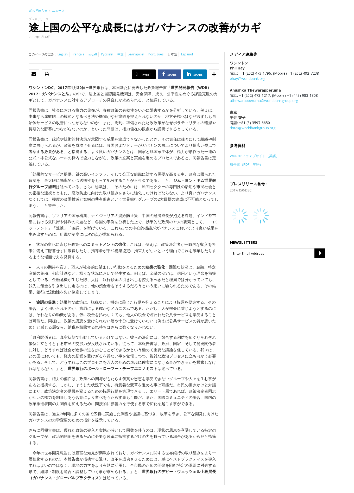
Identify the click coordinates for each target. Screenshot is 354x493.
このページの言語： (43, 54)
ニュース (58, 10)
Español (187, 54)
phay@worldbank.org (247, 78)
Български (136, 54)
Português (155, 54)
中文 (120, 54)
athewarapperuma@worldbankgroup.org (264, 100)
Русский (107, 54)
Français (78, 54)
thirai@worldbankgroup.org (252, 127)
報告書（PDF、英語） (246, 164)
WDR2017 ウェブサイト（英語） (254, 155)
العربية (92, 54)
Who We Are (38, 10)
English (63, 54)
